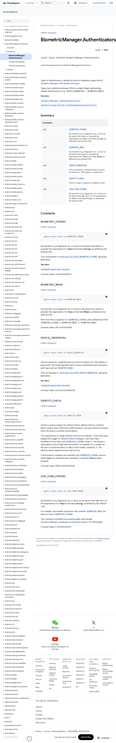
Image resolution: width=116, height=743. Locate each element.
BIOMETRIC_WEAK (76, 147)
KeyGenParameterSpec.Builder (55, 269)
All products (40, 723)
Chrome (39, 711)
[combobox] (52, 3)
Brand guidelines (58, 731)
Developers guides (93, 675)
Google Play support (107, 678)
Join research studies (108, 684)
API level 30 (52, 33)
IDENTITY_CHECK (76, 178)
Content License (103, 538)
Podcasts (39, 691)
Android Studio (99, 3)
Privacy (52, 685)
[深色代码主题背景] (106, 233)
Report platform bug (108, 664)
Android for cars (67, 682)
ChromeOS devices (67, 676)
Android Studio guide (94, 669)
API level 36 (52, 406)
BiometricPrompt (71, 83)
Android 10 (80, 683)
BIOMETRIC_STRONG (77, 129)
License (47, 731)
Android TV (67, 687)
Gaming (52, 663)
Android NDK (94, 691)
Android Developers (48, 25)
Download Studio (93, 687)
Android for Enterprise (40, 671)
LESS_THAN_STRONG (77, 189)
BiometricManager (49, 83)
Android (39, 666)
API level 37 (52, 481)
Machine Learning (52, 668)
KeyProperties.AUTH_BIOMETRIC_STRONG (78, 257)
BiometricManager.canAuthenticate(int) (60, 101)
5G (50, 688)
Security (39, 675)
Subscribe (86, 737)
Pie (77, 687)
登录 (111, 3)
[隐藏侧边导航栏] (29, 738)
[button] (16, 31)
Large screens (65, 667)
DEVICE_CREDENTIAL (78, 165)
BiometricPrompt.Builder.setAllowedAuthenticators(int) (69, 105)
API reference (10, 12)
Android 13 (80, 671)
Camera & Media (53, 680)
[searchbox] (16, 21)
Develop (61, 25)
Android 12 (80, 675)
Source (38, 679)
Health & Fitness (52, 674)
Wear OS (66, 671)
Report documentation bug (108, 671)
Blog (37, 687)
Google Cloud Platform (45, 719)
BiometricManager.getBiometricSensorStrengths (64, 522)
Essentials (29, 3)
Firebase (39, 715)
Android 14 (80, 667)
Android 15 (80, 663)
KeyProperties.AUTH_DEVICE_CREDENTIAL (79, 373)
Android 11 (80, 679)
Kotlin (97, 50)
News (38, 683)
